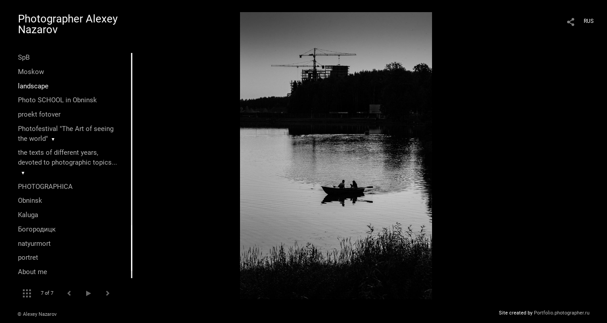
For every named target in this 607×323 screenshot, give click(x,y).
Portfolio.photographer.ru (562, 313)
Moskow (31, 72)
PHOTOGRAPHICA (45, 187)
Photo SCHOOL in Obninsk (57, 100)
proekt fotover (39, 114)
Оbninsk (30, 200)
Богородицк (37, 229)
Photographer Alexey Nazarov (68, 24)
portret (28, 257)
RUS (589, 21)
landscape (33, 86)
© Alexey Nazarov (37, 314)
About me (32, 272)
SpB (24, 57)
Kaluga (28, 215)
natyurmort (34, 244)
